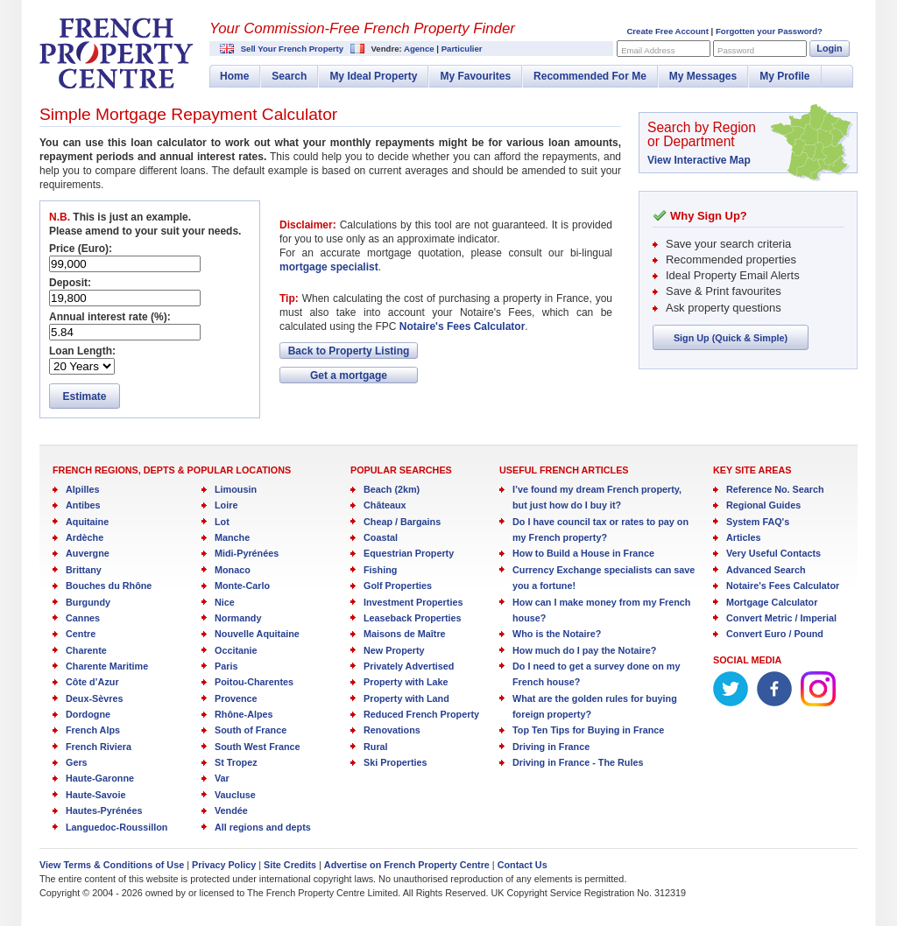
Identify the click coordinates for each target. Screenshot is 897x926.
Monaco (233, 570)
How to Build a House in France (583, 553)
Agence (419, 48)
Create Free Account (667, 31)
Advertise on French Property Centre (407, 864)
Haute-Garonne (100, 778)
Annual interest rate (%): (110, 317)
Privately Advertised (409, 666)
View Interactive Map (699, 160)
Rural (376, 746)
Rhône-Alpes (244, 714)
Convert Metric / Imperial (781, 618)
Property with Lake (406, 682)
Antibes (83, 505)
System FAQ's (757, 521)
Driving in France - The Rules (577, 762)
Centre (80, 633)
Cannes (83, 618)
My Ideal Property (373, 76)
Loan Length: (82, 351)
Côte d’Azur (92, 682)
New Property (394, 650)
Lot (222, 521)
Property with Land (406, 698)
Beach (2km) (392, 489)
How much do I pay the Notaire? (584, 650)
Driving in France (551, 746)
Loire (226, 505)
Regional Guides (763, 505)
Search (289, 76)
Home (234, 76)
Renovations (392, 730)
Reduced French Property (421, 714)
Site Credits (290, 864)
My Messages (703, 76)
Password (735, 50)
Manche (232, 537)
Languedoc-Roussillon (116, 827)
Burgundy (88, 602)
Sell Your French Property (292, 48)
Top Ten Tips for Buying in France (588, 730)
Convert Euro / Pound (774, 633)
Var (222, 778)
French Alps (93, 730)
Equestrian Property (409, 553)
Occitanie (236, 650)
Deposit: (70, 283)
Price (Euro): (80, 248)
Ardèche (84, 537)
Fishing (380, 570)
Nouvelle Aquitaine (257, 633)
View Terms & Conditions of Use (111, 864)
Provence (236, 698)
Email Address (648, 50)
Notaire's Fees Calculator (462, 326)
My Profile (784, 76)
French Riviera (98, 746)
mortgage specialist (328, 267)
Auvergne (87, 553)
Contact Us (522, 864)
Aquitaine (87, 521)
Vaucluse (235, 794)
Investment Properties (413, 602)
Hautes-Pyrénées (104, 810)
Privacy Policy (224, 864)
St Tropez (236, 762)
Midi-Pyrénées (247, 553)
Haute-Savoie (95, 794)
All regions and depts (263, 827)
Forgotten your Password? (769, 31)
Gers (77, 762)
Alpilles (82, 489)
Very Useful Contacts (773, 553)
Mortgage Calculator (771, 602)
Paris (226, 666)
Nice (225, 602)
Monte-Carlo (242, 585)
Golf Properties (398, 585)
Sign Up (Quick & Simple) (731, 338)
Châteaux (385, 505)
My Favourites (475, 76)
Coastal (381, 537)
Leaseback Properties (413, 618)
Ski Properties (395, 762)
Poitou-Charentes (254, 682)
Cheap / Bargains (402, 521)
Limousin (236, 489)
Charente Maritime (107, 666)
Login (829, 48)
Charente (86, 650)
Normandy (238, 618)
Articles (743, 537)
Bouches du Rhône (109, 585)
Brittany (84, 570)
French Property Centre (116, 53)
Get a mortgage (348, 375)
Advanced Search (766, 570)
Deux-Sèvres (94, 698)
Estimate (84, 396)
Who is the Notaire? (556, 633)
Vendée (231, 810)
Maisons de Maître (405, 633)
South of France (250, 730)
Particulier (462, 48)
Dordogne (88, 714)
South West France (257, 746)
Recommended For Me (589, 76)
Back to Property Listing (349, 351)
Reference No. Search (775, 489)
